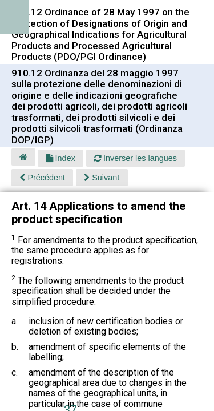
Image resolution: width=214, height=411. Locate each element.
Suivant (101, 177)
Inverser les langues (135, 158)
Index (60, 158)
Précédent (42, 177)
